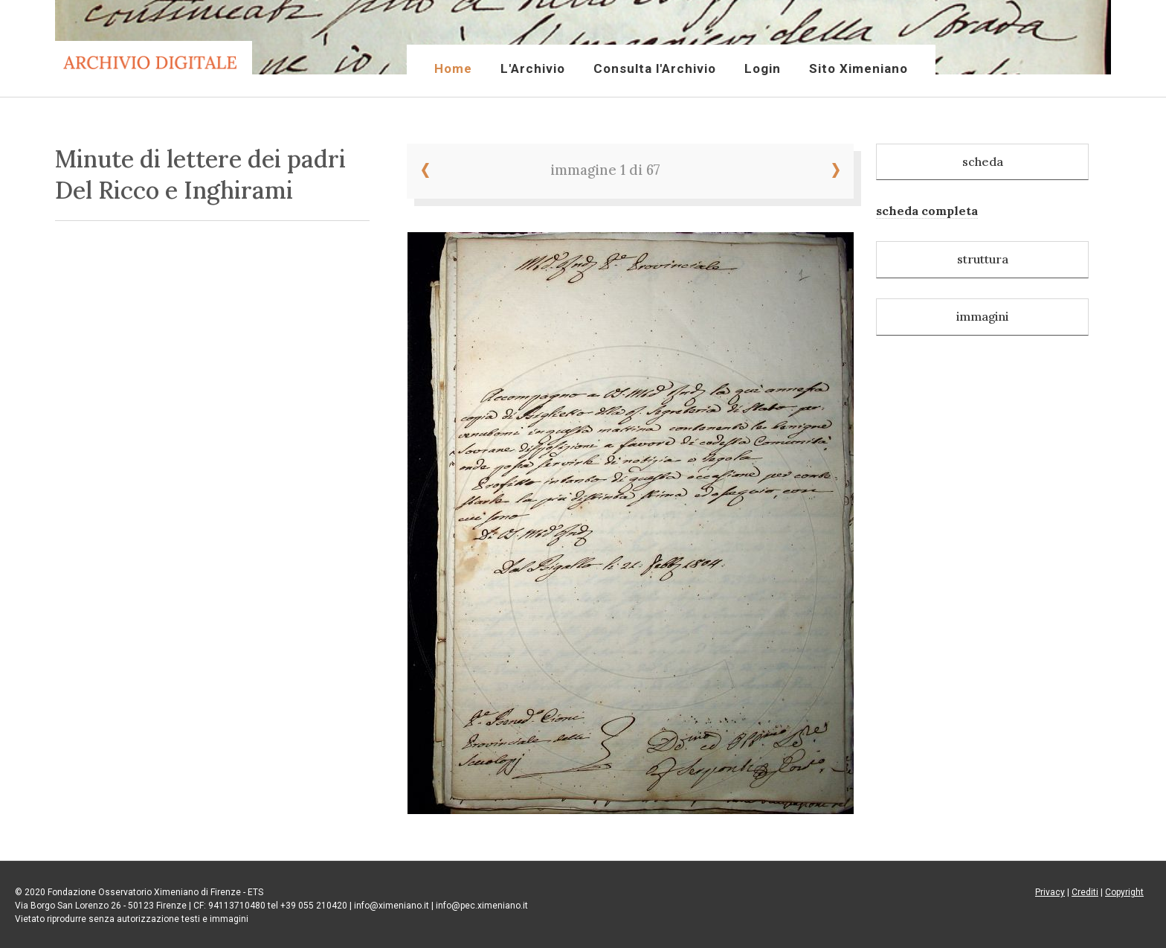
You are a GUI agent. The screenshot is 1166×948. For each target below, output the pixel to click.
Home (453, 68)
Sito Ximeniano (858, 68)
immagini (982, 316)
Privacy (1050, 892)
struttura (982, 259)
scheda (982, 161)
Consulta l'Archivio (654, 68)
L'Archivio (532, 68)
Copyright (1124, 892)
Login (762, 68)
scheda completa (927, 210)
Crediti (1085, 892)
